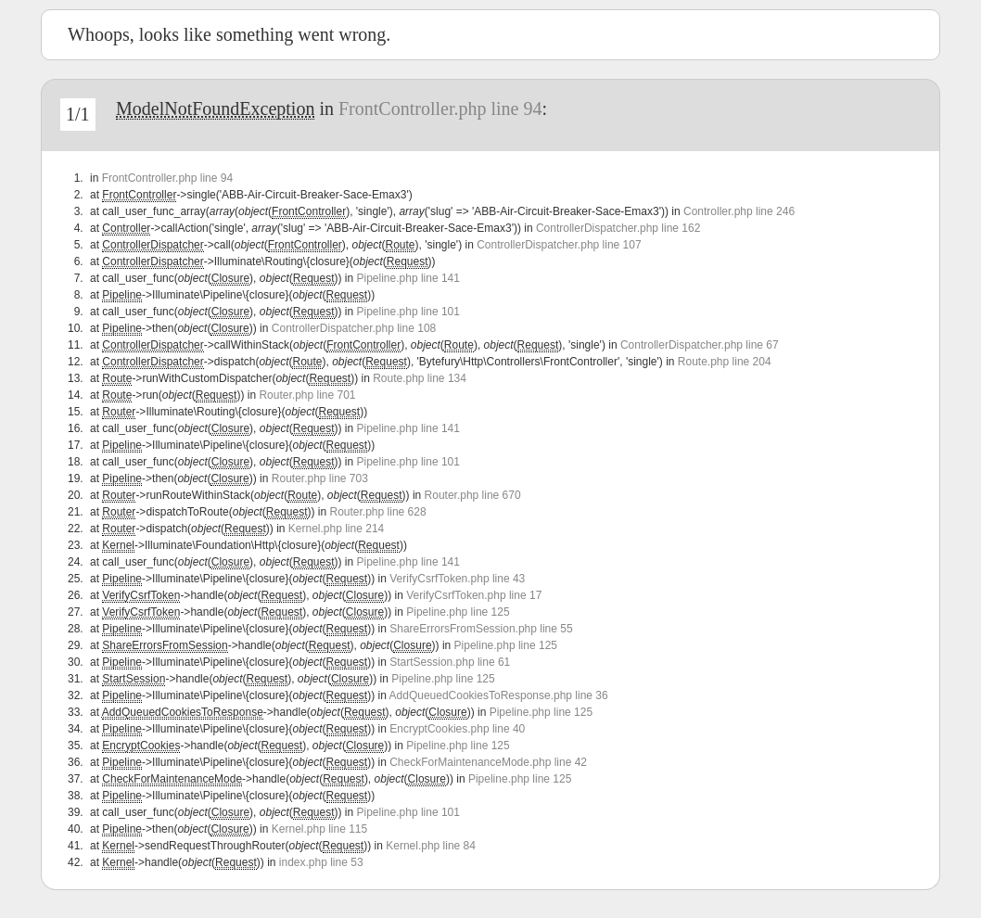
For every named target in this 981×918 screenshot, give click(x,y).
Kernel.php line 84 (431, 845)
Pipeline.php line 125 (457, 612)
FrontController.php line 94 (439, 108)
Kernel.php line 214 (336, 528)
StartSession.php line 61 (449, 662)
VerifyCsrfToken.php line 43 (457, 578)
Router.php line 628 (378, 511)
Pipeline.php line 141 (408, 278)
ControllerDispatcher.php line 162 (618, 228)
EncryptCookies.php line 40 (457, 728)
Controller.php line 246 (739, 211)
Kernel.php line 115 (319, 828)
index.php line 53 (321, 862)
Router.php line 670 (473, 495)
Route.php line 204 (724, 361)
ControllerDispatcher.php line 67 (699, 344)
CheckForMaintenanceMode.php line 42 (488, 762)
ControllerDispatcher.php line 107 (559, 244)
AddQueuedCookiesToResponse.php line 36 (498, 695)
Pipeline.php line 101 (408, 311)
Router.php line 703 (320, 478)
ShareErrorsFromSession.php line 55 (480, 628)
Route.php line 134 (419, 378)
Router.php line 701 (307, 395)
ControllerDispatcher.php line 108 (354, 328)
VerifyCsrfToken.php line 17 (473, 595)
